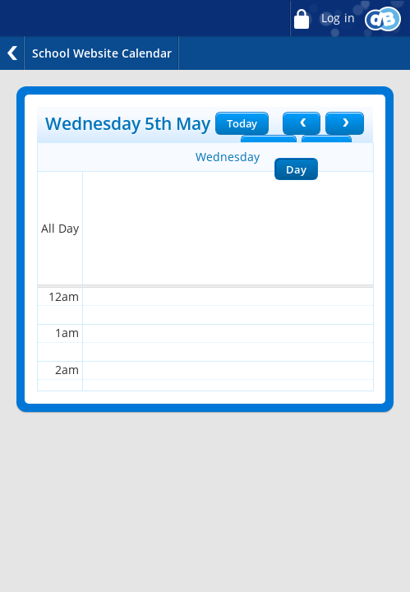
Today (242, 123)
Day (296, 169)
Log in (322, 18)
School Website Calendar (102, 53)
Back (12, 53)
